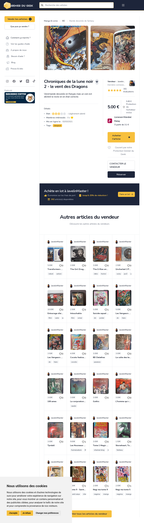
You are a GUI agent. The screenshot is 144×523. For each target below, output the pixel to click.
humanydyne (76, 450)
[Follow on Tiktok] (34, 81)
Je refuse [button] (26, 513)
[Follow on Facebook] (14, 81)
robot (51, 274)
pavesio (97, 362)
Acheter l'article (121, 137)
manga (106, 494)
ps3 (125, 274)
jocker (101, 318)
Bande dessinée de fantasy (81, 21)
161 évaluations (128, 90)
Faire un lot (126, 194)
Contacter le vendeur (118, 165)
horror (103, 274)
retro (96, 274)
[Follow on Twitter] (21, 81)
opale (73, 406)
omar (80, 318)
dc (95, 318)
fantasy (120, 450)
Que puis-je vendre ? (19, 26)
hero (124, 318)
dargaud (57, 125)
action (59, 274)
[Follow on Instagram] (7, 81)
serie (57, 318)
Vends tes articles (20, 19)
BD (63, 21)
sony (119, 274)
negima (97, 494)
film (50, 318)
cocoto (74, 362)
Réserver (121, 174)
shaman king (99, 450)
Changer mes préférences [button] (47, 513)
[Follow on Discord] (27, 81)
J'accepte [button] (13, 513)
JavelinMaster (123, 81)
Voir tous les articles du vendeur (89, 513)
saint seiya (75, 494)
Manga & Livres (51, 21)
